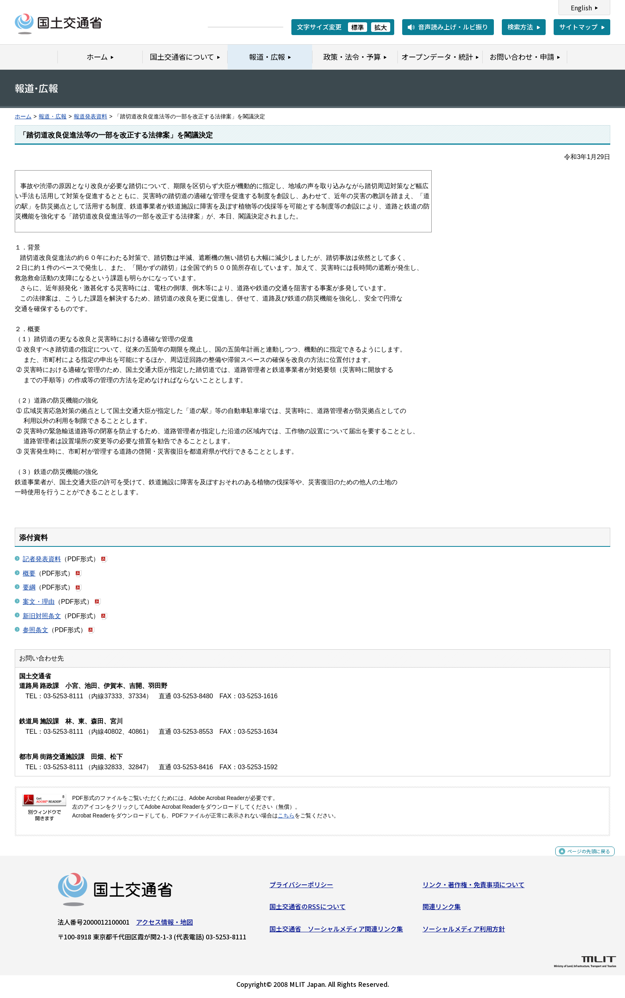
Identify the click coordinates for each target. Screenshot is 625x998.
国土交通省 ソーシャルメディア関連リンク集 (336, 932)
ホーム (23, 117)
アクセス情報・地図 (164, 925)
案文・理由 (39, 601)
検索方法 (520, 26)
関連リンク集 (442, 909)
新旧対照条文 (42, 616)
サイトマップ (578, 26)
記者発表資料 (42, 559)
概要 (29, 573)
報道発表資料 (90, 117)
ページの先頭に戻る (582, 859)
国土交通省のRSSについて (307, 909)
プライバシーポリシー (301, 887)
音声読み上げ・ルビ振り (453, 26)
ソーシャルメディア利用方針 (464, 932)
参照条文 (35, 630)
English (581, 7)
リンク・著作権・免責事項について (474, 887)
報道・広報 (53, 117)
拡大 (380, 27)
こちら (286, 816)
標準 (357, 27)
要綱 (29, 587)
